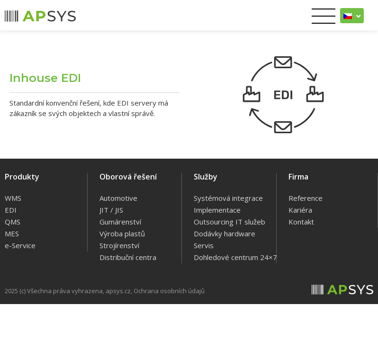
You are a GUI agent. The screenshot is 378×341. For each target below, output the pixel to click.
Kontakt (301, 221)
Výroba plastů (122, 233)
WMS (13, 198)
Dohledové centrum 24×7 (235, 257)
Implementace (217, 210)
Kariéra (300, 210)
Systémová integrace (228, 198)
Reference (305, 198)
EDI (11, 210)
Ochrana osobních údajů (169, 291)
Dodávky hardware (224, 233)
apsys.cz (118, 291)
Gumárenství (120, 221)
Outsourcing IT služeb (229, 221)
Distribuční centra (127, 257)
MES (12, 233)
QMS (12, 221)
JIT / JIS (111, 210)
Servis (204, 245)
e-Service (20, 245)
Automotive (118, 198)
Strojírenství (119, 245)
